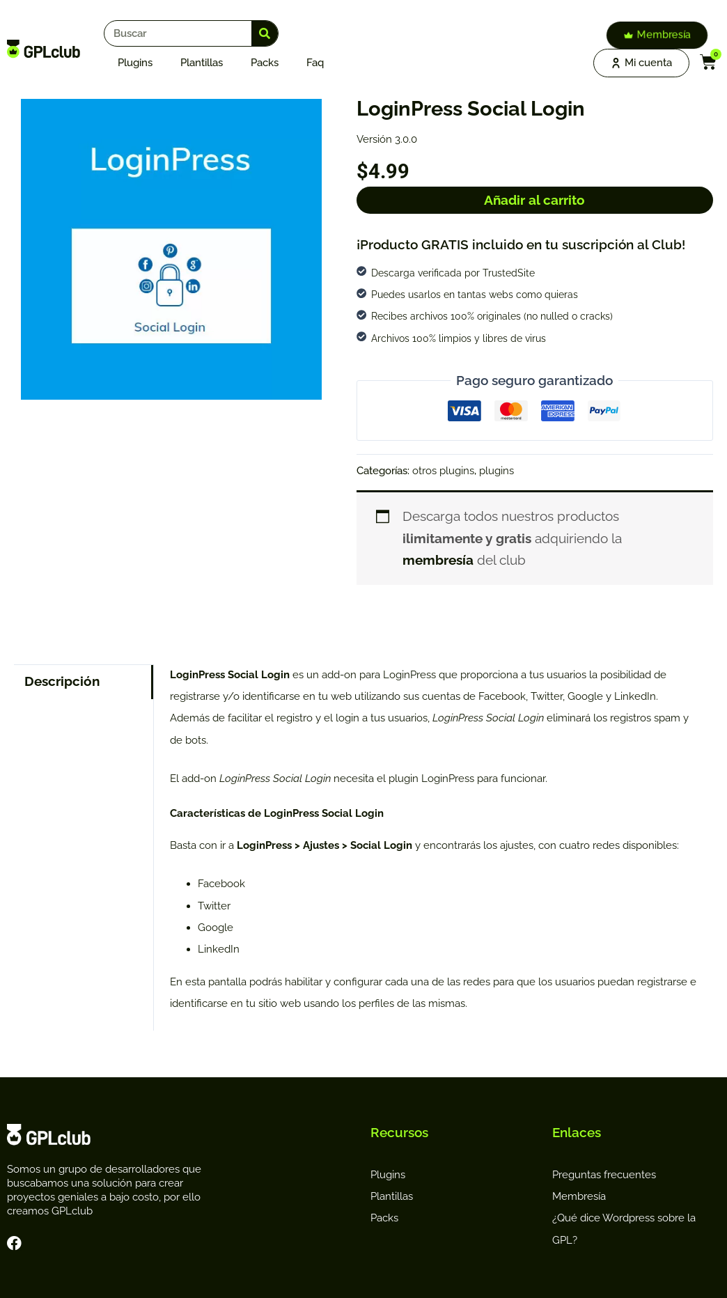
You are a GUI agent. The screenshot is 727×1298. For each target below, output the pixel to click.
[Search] (264, 33)
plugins (496, 470)
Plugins (135, 62)
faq (315, 62)
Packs (265, 62)
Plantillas (201, 62)
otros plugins (443, 470)
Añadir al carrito (534, 200)
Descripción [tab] (62, 681)
